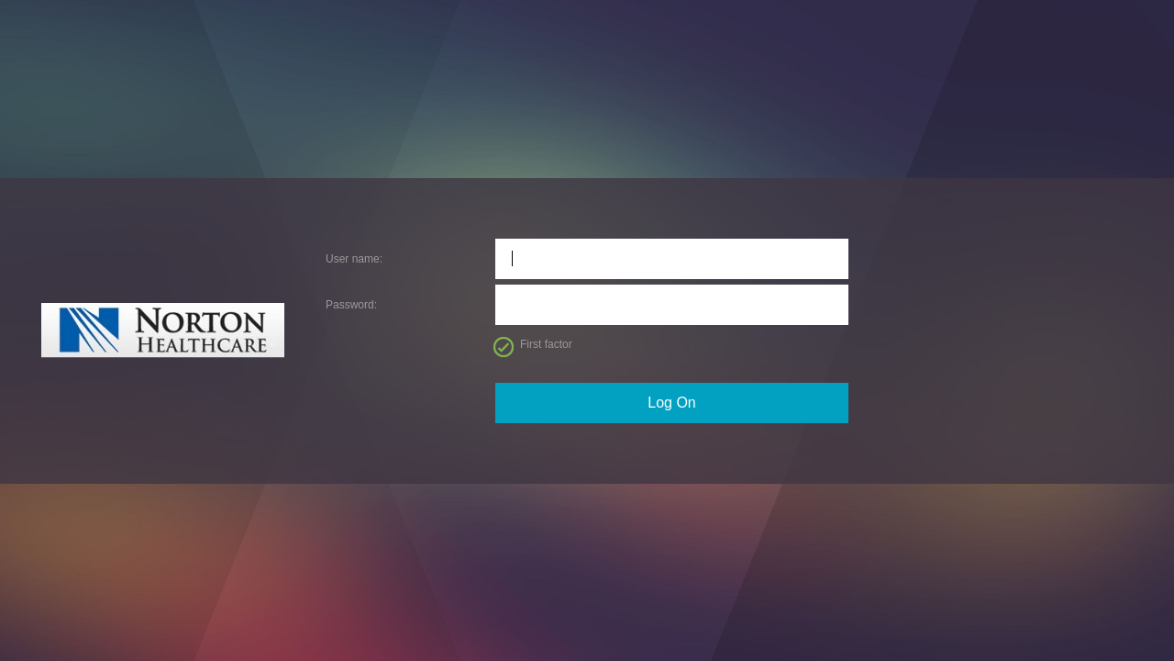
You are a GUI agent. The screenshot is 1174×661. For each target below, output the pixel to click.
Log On (671, 402)
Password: (351, 304)
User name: (354, 258)
